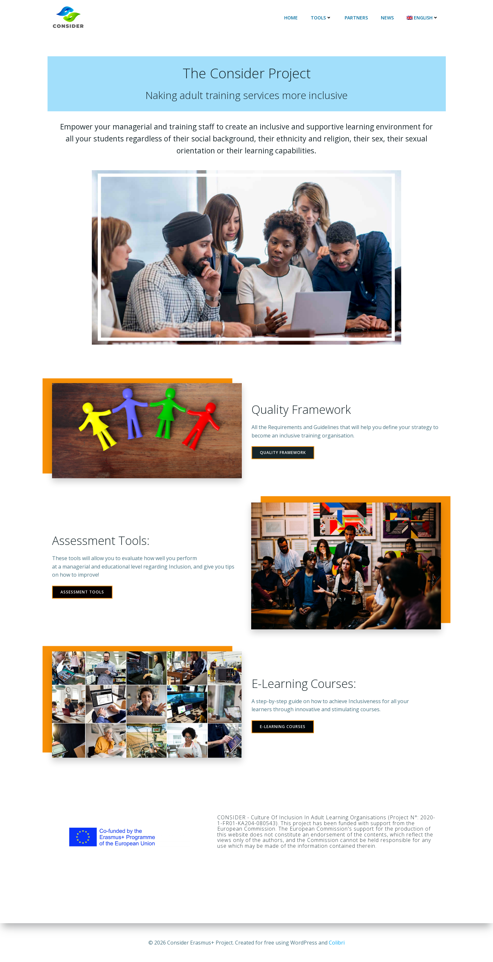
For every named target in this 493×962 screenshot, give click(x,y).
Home (291, 18)
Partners (357, 18)
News (387, 18)
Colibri (337, 942)
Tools (321, 18)
